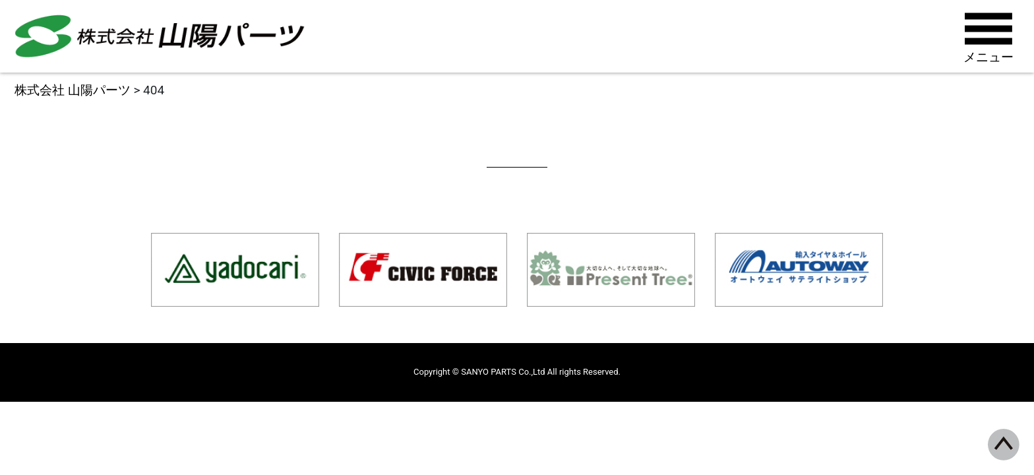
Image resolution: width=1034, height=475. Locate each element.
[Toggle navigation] (990, 36)
